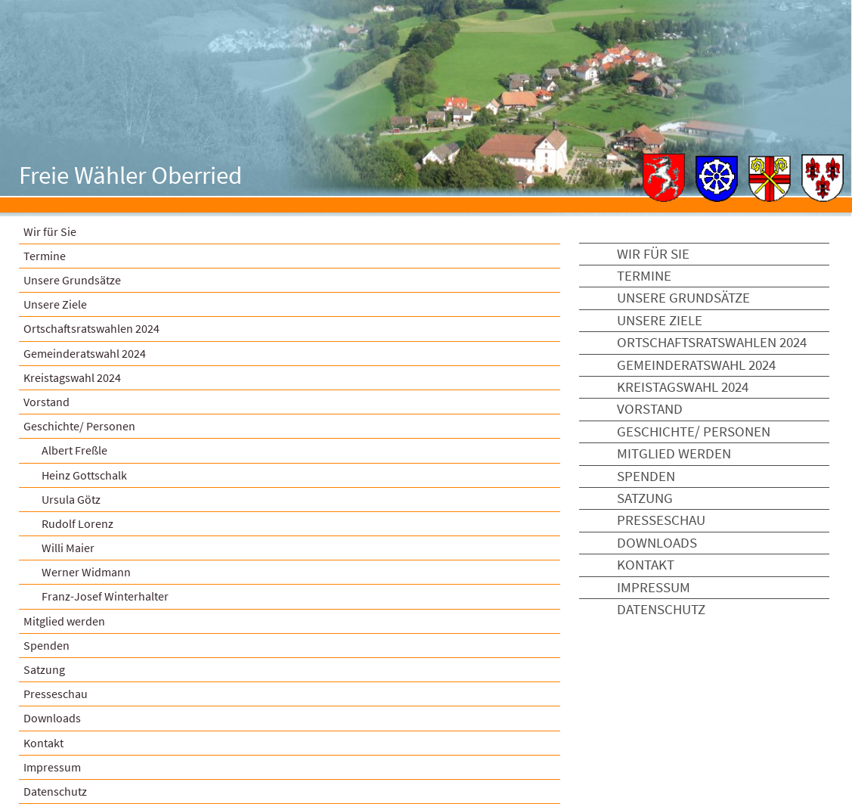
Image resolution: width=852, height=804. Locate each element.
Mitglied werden (64, 621)
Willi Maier (68, 547)
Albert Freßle (74, 450)
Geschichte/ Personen (79, 425)
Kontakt (43, 742)
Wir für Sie (49, 231)
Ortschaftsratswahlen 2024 (91, 328)
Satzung (44, 669)
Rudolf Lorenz (77, 523)
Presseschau (55, 693)
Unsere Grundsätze (72, 279)
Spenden (46, 645)
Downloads (52, 717)
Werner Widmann (86, 571)
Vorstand (46, 401)
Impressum (52, 767)
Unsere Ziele (55, 304)
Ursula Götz (71, 499)
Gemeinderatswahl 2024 (84, 353)
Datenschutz (661, 609)
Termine (44, 255)
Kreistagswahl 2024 (72, 377)
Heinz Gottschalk (84, 475)
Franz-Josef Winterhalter (105, 596)
